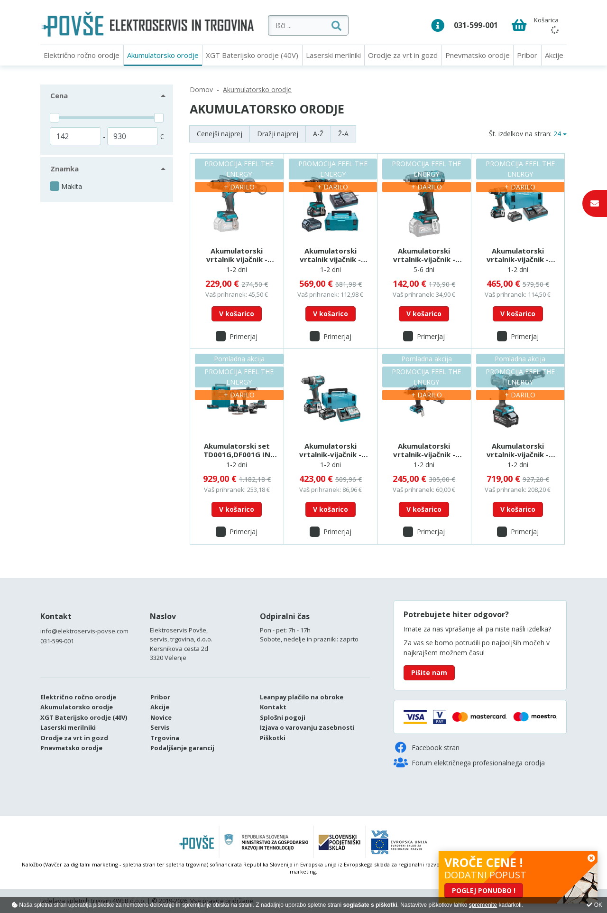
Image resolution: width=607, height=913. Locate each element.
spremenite (483, 905)
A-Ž (318, 133)
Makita (71, 186)
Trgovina (164, 738)
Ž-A (343, 133)
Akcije (554, 55)
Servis (159, 727)
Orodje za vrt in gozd (403, 55)
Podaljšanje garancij (182, 748)
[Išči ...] (329, 25)
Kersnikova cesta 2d (179, 648)
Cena (59, 95)
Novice (161, 717)
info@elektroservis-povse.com (84, 631)
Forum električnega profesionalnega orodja (469, 762)
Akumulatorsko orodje (163, 55)
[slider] (54, 117)
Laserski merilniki (333, 55)
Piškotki (272, 738)
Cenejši (219, 133)
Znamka (64, 168)
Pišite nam (429, 672)
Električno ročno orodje (82, 55)
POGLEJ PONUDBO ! (483, 890)
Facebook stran (427, 747)
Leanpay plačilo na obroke (301, 697)
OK (594, 905)
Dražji (277, 133)
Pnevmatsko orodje (477, 55)
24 (557, 133)
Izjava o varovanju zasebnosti (307, 727)
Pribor (527, 55)
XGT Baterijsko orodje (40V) (252, 55)
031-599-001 (476, 25)
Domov (201, 89)
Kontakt (56, 616)
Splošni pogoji (282, 717)
